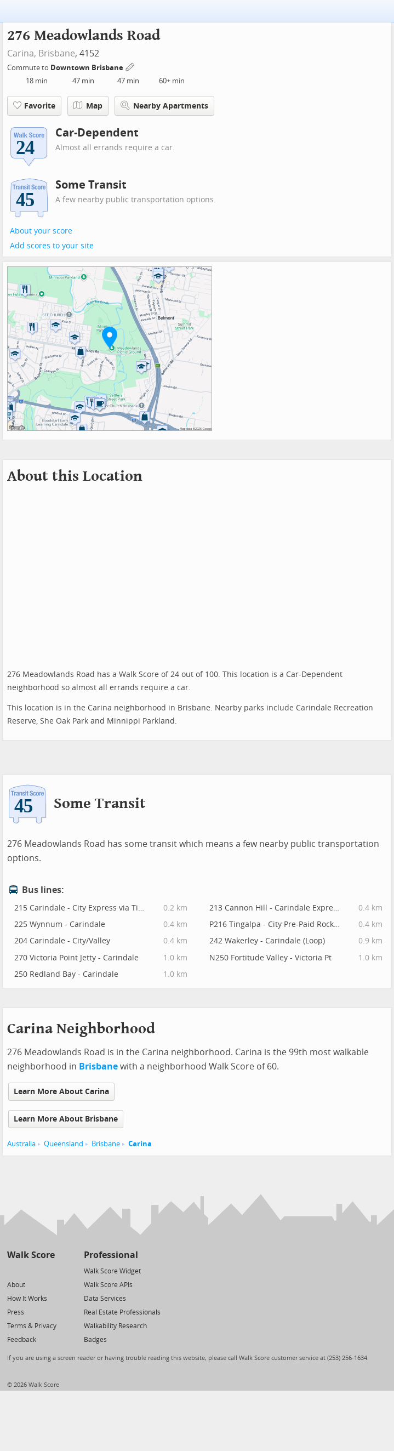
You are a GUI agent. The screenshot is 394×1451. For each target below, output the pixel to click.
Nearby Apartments (164, 105)
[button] (109, 337)
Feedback (21, 1340)
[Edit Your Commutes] (130, 66)
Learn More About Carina (61, 1091)
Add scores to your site (52, 246)
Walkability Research (115, 1326)
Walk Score (31, 1255)
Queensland (63, 1144)
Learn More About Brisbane (66, 1119)
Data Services (105, 1298)
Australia (21, 1144)
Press (15, 1312)
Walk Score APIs (108, 1285)
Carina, (21, 53)
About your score (41, 231)
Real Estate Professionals (122, 1312)
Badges (95, 1340)
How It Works (27, 1298)
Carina (140, 1144)
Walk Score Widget (112, 1271)
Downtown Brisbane (87, 68)
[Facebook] (30, 1270)
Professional (111, 1255)
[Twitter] (13, 1270)
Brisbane (56, 53)
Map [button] (87, 106)
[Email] (47, 1270)
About (16, 1285)
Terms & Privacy (31, 1326)
